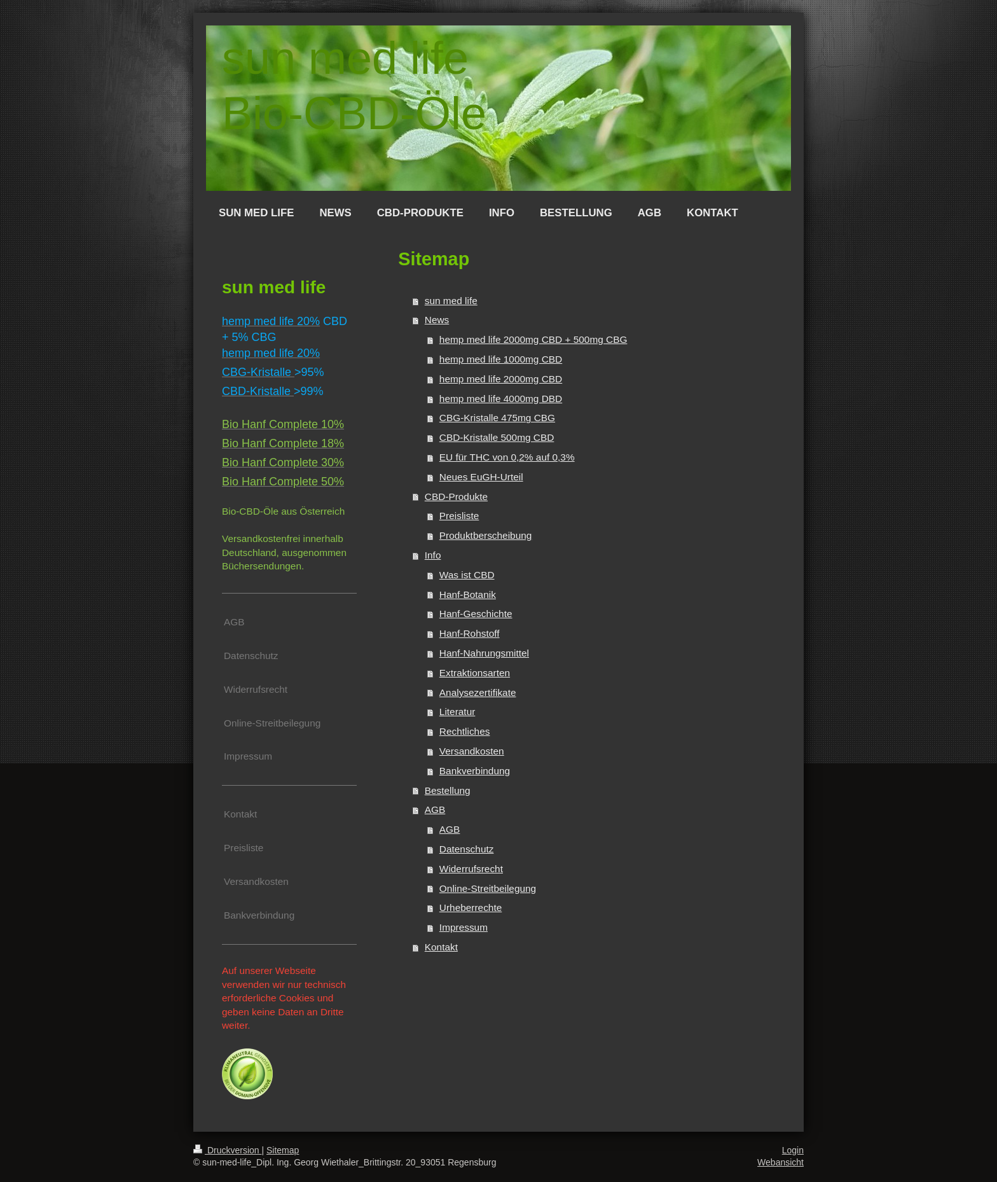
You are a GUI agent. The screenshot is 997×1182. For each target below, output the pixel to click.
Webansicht (780, 1162)
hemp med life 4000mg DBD (500, 398)
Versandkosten (471, 751)
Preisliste (459, 515)
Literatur (457, 711)
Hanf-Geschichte (475, 613)
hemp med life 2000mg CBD (500, 378)
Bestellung (448, 790)
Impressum (463, 927)
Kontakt (441, 947)
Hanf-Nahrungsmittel (484, 653)
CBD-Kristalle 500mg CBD (496, 437)
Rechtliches (464, 731)
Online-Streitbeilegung (487, 888)
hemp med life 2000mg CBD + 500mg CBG (533, 339)
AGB (435, 809)
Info (433, 555)
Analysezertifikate (477, 692)
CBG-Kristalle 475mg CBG (497, 417)
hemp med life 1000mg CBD (500, 359)
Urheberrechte (470, 907)
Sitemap (282, 1150)
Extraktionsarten (474, 672)
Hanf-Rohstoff (469, 633)
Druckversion (227, 1150)
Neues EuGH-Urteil (481, 476)
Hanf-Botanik (467, 594)
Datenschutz (466, 849)
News (437, 319)
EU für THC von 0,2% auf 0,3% (507, 457)
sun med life (451, 300)
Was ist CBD (467, 574)
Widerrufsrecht (471, 868)
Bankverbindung (474, 770)
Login (793, 1150)
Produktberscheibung (485, 535)
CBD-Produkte (456, 496)
